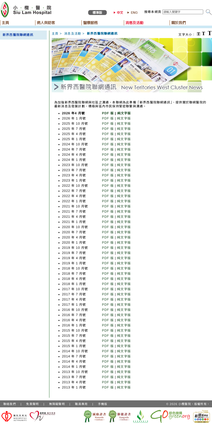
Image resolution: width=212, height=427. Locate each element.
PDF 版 (108, 113)
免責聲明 (32, 404)
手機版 (103, 404)
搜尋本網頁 (152, 12)
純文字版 (124, 113)
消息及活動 (72, 33)
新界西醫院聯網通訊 (18, 35)
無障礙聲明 (57, 404)
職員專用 (81, 404)
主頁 (55, 33)
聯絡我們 (9, 404)
